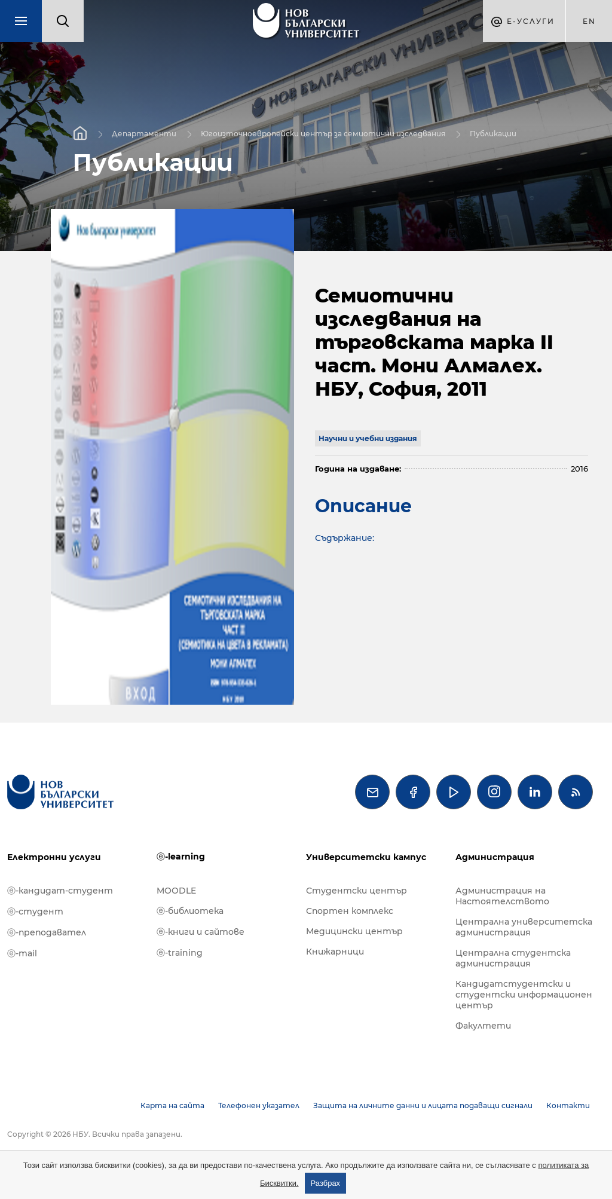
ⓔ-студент (35, 911)
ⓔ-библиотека (190, 911)
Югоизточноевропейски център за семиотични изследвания (323, 133)
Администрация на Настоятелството (502, 896)
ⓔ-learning (181, 856)
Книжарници (335, 951)
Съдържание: (344, 538)
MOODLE (176, 890)
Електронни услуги (54, 857)
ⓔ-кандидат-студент (60, 890)
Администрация (494, 857)
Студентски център (356, 890)
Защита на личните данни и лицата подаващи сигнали (423, 1105)
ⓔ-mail (22, 953)
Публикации (493, 133)
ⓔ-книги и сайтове (200, 931)
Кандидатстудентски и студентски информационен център (523, 994)
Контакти (568, 1105)
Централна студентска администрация (513, 958)
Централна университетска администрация (523, 927)
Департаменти (144, 133)
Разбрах (326, 1183)
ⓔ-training (180, 952)
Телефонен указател (258, 1105)
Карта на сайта (172, 1105)
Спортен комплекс (349, 911)
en (589, 21)
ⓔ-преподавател (46, 932)
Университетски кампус (366, 857)
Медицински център (354, 931)
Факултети (483, 1025)
